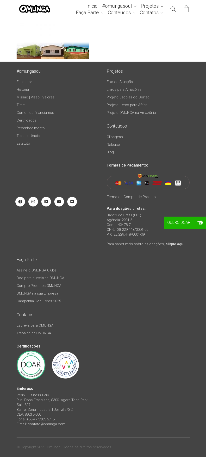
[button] (200, 223)
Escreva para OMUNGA (35, 325)
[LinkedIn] (46, 201)
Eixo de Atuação (120, 82)
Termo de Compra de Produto (131, 197)
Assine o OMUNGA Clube (36, 270)
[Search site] (173, 9)
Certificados (27, 120)
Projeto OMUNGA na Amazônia (131, 112)
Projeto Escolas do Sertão (128, 97)
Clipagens (115, 137)
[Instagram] (33, 201)
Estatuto (23, 143)
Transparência (28, 136)
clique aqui (175, 244)
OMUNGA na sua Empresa (37, 293)
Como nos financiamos (35, 112)
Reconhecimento (31, 128)
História (23, 89)
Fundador (24, 82)
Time (21, 105)
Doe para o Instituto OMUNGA (40, 278)
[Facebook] (20, 201)
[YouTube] (59, 201)
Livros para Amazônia (124, 89)
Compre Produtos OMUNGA (39, 285)
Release (113, 144)
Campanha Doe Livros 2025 (39, 301)
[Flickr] (72, 201)
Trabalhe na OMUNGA (34, 333)
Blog (110, 152)
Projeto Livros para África (127, 105)
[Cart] (186, 9)
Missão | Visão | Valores (36, 97)
